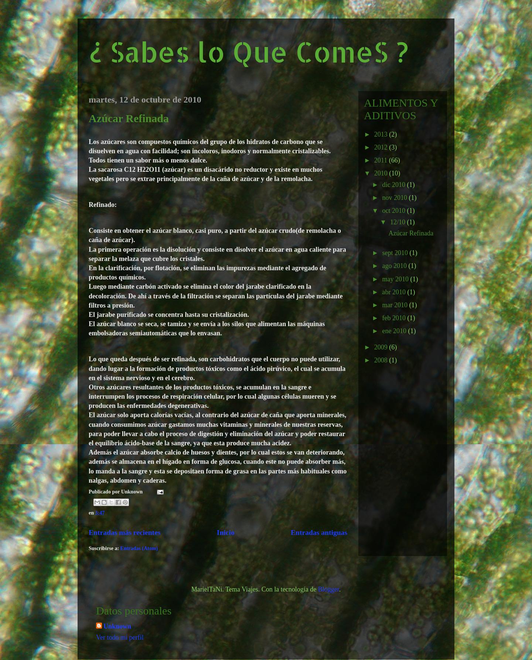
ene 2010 (395, 331)
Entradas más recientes (124, 532)
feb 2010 (394, 318)
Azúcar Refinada (129, 118)
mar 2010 (395, 305)
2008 (381, 360)
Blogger (328, 589)
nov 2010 (395, 197)
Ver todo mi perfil (119, 637)
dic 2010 (394, 184)
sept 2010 (395, 253)
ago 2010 (395, 265)
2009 (381, 347)
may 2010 (396, 279)
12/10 (398, 222)
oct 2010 (394, 210)
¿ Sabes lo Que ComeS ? (249, 51)
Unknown (117, 626)
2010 (381, 173)
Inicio (226, 532)
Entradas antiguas (319, 532)
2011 (381, 160)
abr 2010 (394, 292)
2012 (381, 147)
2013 (381, 134)
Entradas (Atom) (139, 548)
